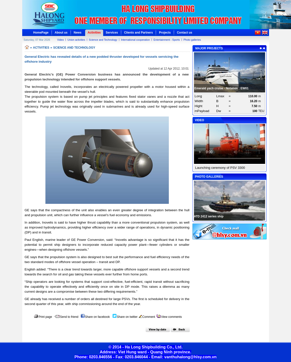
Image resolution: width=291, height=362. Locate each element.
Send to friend (66, 317)
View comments (169, 317)
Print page (43, 317)
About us (61, 32)
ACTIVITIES (41, 47)
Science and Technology (103, 39)
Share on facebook (95, 317)
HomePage (41, 32)
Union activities (76, 39)
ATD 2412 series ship (209, 216)
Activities (94, 32)
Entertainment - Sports (167, 39)
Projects (165, 32)
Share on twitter (125, 317)
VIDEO (199, 120)
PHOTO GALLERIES (209, 176)
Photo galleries (192, 39)
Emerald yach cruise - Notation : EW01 (221, 88)
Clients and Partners (138, 32)
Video (60, 39)
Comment (147, 317)
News (77, 32)
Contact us (184, 32)
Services (112, 32)
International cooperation (135, 39)
